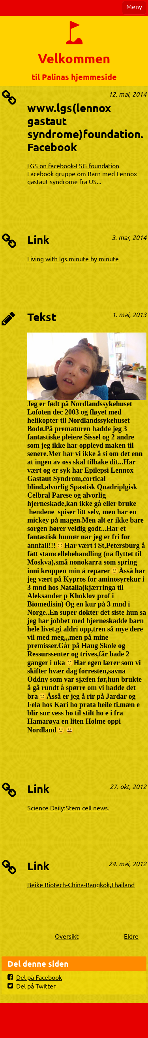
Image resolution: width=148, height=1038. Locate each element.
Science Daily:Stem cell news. (68, 808)
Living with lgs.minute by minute (73, 258)
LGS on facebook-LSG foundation (73, 165)
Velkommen (74, 58)
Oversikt (67, 936)
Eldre (131, 936)
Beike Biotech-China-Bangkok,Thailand (81, 884)
